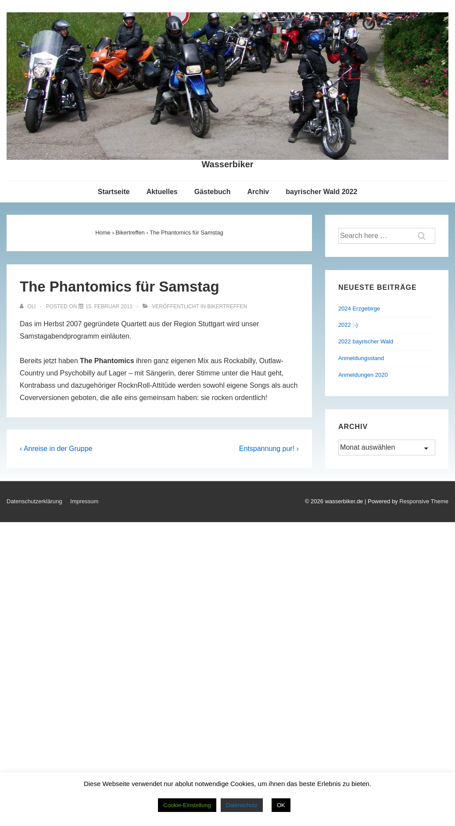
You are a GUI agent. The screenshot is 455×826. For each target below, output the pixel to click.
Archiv (258, 191)
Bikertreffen (227, 306)
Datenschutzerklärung (34, 501)
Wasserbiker (227, 164)
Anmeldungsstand (361, 358)
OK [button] (281, 805)
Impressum (84, 501)
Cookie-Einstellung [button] (187, 805)
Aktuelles (162, 191)
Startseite (114, 191)
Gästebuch (212, 191)
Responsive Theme (423, 501)
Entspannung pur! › (269, 448)
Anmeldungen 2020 (363, 375)
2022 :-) (348, 324)
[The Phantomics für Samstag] (109, 306)
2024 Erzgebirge (359, 308)
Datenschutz (242, 805)
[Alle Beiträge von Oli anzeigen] (28, 306)
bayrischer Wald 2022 (321, 191)
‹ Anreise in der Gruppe (56, 448)
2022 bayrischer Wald (365, 341)
